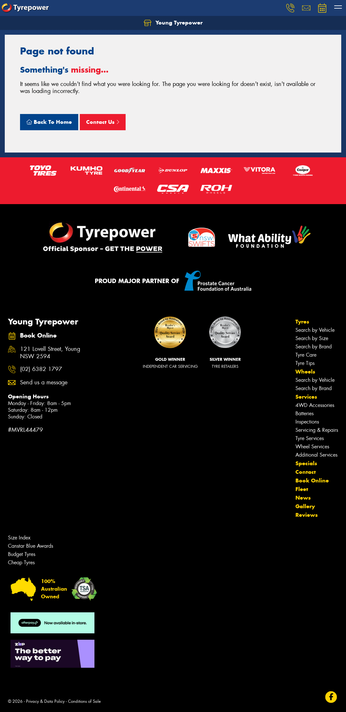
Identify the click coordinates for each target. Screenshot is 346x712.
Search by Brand (313, 346)
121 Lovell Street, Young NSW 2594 (50, 352)
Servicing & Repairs (316, 430)
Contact (305, 471)
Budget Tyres (21, 554)
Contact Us (102, 121)
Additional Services (316, 455)
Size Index (19, 537)
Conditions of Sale (84, 701)
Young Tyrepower (173, 23)
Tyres (302, 321)
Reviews (306, 514)
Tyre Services (309, 438)
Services (306, 396)
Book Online (312, 480)
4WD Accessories (314, 405)
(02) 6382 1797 (41, 369)
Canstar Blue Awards (30, 546)
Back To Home (49, 121)
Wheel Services (312, 446)
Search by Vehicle (315, 330)
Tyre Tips (305, 363)
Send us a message (43, 382)
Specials (306, 463)
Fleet (301, 489)
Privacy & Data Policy (45, 701)
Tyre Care (305, 355)
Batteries (304, 413)
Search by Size (311, 338)
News (303, 497)
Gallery (305, 506)
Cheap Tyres (21, 562)
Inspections (307, 421)
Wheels (305, 371)
